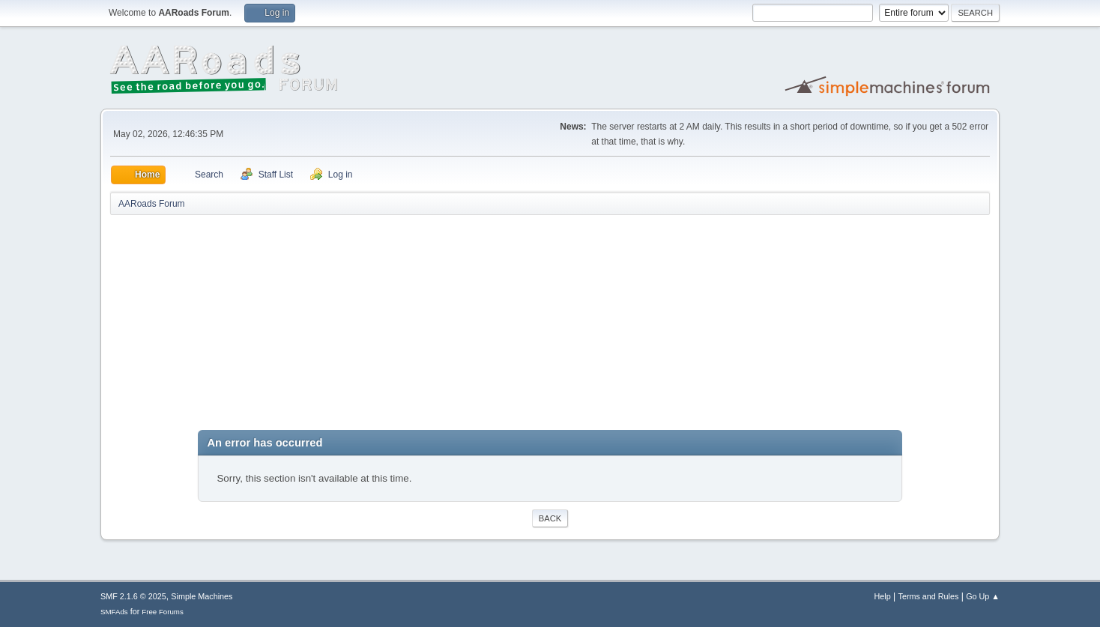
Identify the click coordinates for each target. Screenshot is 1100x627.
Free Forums (163, 612)
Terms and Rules (928, 596)
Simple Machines (201, 596)
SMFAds (114, 612)
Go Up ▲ (983, 596)
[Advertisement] (550, 325)
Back (550, 518)
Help (882, 596)
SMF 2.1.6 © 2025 (133, 596)
